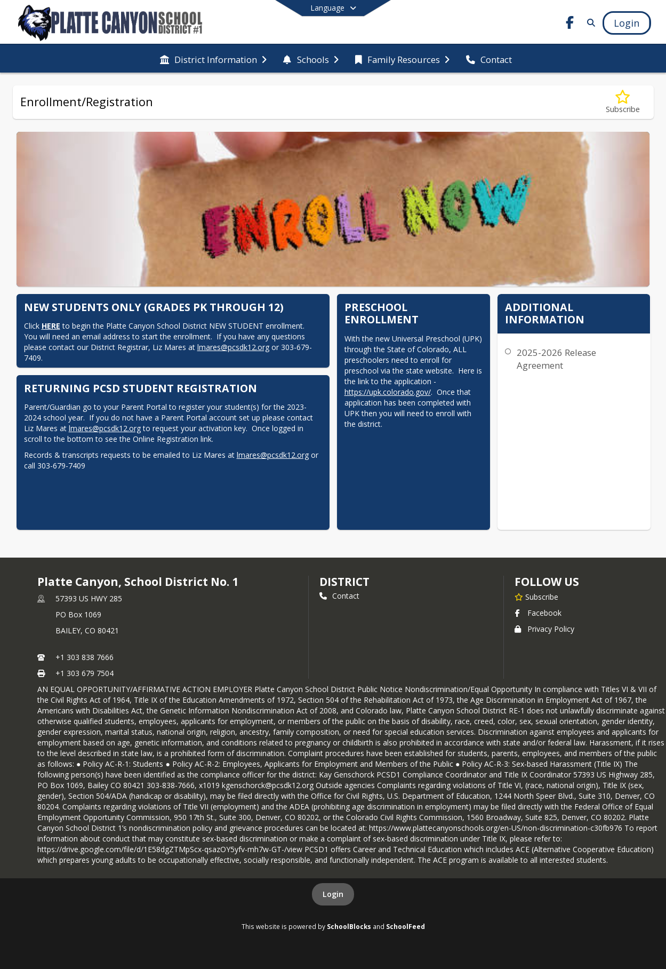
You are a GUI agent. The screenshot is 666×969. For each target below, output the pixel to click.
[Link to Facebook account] (569, 24)
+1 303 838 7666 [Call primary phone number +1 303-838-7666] (84, 657)
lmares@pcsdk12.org (233, 347)
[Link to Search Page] (589, 23)
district (344, 581)
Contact (339, 596)
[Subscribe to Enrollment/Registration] (622, 102)
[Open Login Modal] (627, 23)
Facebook (538, 613)
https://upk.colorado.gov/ (387, 392)
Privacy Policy (544, 629)
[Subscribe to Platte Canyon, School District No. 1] (536, 596)
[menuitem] (213, 59)
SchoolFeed (405, 926)
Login (333, 894)
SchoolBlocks (349, 926)
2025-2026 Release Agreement (556, 358)
